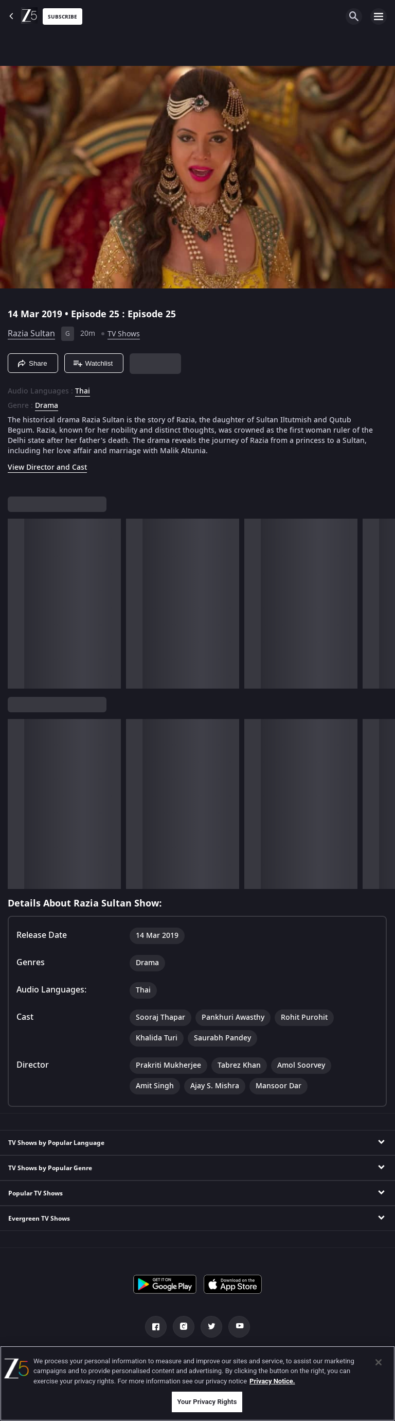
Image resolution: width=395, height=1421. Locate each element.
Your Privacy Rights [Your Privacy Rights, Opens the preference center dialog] (207, 1402)
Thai (82, 391)
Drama (46, 406)
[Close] (378, 1362)
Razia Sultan (31, 334)
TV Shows (123, 334)
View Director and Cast (47, 467)
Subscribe (62, 17)
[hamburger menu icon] (378, 16)
